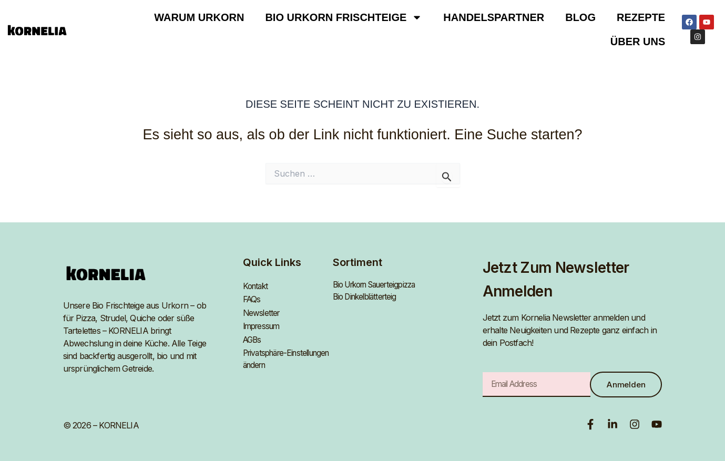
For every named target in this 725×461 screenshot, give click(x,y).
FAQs (252, 297)
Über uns (637, 41)
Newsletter (262, 310)
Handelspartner (493, 17)
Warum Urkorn (199, 17)
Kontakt (256, 285)
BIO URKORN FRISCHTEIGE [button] (343, 17)
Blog (580, 17)
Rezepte (641, 17)
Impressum (263, 322)
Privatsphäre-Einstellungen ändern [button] (281, 354)
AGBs (253, 335)
